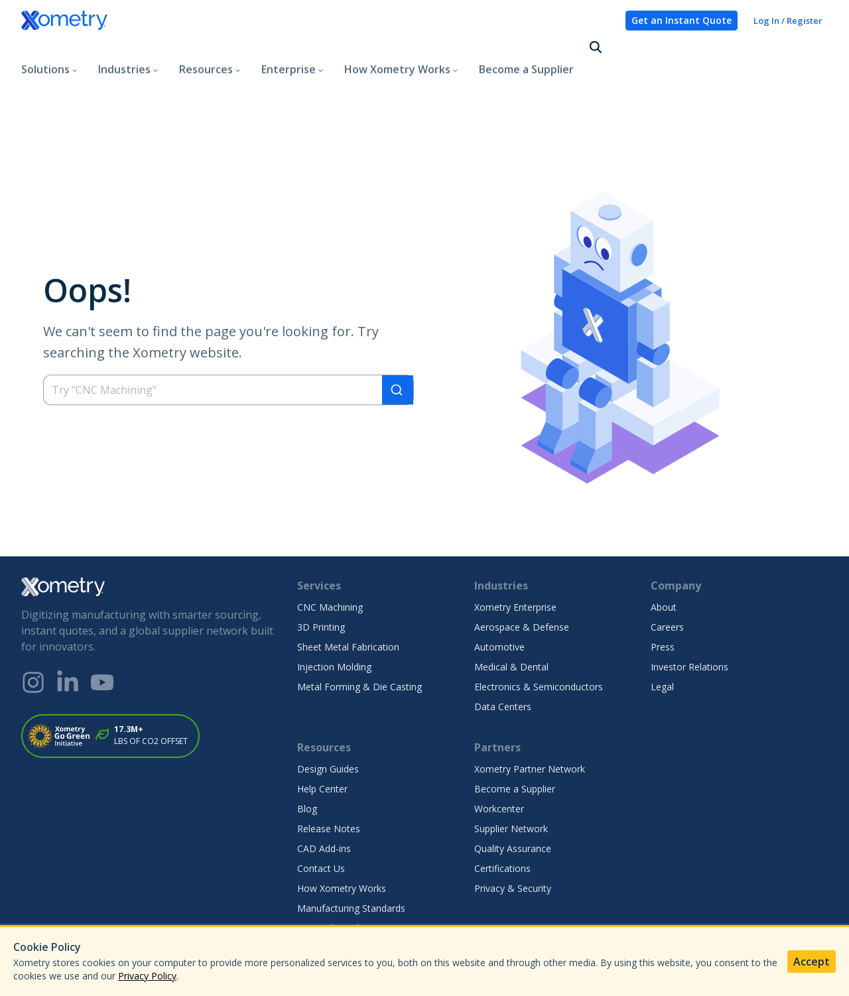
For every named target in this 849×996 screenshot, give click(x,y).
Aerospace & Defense (521, 579)
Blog (307, 761)
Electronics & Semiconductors (538, 639)
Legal (662, 639)
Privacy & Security (512, 840)
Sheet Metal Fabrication (348, 599)
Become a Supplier (526, 49)
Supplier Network (511, 781)
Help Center (322, 741)
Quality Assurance (512, 800)
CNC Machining (330, 559)
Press (663, 599)
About (664, 559)
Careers (667, 579)
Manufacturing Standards (351, 860)
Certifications (502, 820)
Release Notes (328, 781)
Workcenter (499, 761)
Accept (811, 961)
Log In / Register (787, 21)
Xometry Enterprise (515, 559)
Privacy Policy (147, 975)
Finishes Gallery (330, 900)
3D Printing (321, 579)
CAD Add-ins (324, 800)
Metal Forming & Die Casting (359, 639)
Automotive (499, 599)
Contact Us (321, 820)
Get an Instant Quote (681, 20)
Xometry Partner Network (529, 721)
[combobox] (228, 343)
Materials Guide (330, 880)
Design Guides (328, 721)
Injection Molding (334, 619)
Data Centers (502, 659)
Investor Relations (689, 619)
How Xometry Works (341, 840)
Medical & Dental (511, 619)
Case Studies (324, 920)
